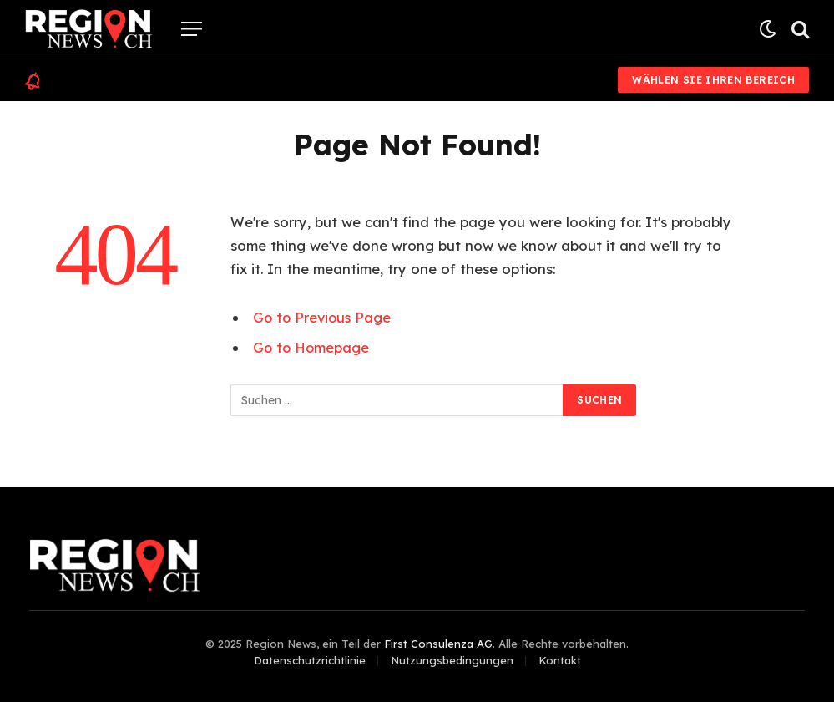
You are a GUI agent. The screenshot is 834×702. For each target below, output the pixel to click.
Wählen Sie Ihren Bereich (713, 80)
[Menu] (191, 29)
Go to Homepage (312, 347)
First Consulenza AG (438, 643)
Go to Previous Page (324, 317)
